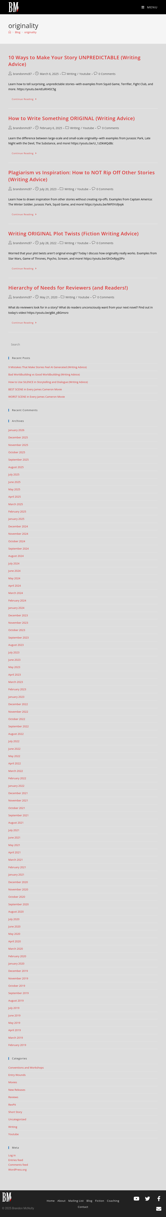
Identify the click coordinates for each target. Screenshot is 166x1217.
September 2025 (18, 459)
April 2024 (14, 585)
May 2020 (14, 934)
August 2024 (16, 556)
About (62, 1201)
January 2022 (16, 786)
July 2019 (13, 1008)
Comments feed (18, 1165)
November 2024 (18, 534)
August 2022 (16, 734)
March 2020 (15, 948)
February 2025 (17, 511)
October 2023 (16, 630)
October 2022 (16, 719)
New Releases (16, 1090)
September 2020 (18, 904)
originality (30, 32)
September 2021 (18, 815)
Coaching (113, 1201)
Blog (89, 1201)
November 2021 (18, 800)
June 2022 (14, 749)
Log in (12, 1155)
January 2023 (16, 697)
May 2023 (14, 667)
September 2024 (18, 548)
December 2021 (18, 793)
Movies (12, 1082)
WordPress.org (17, 1169)
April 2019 (14, 1030)
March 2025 (15, 504)
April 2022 (14, 763)
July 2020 (13, 919)
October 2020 (16, 897)
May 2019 (14, 1023)
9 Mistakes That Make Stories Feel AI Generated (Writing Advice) (47, 367)
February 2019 (17, 1045)
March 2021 (15, 859)
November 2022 (18, 711)
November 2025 (18, 445)
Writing (71, 74)
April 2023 (14, 674)
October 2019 (16, 986)
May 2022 (14, 756)
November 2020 (18, 889)
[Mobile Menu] (150, 7)
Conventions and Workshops (26, 1067)
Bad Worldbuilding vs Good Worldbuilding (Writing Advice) (44, 374)
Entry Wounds (17, 1075)
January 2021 (16, 874)
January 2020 (16, 963)
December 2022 (18, 704)
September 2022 (18, 726)
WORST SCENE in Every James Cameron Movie (36, 396)
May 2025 (14, 489)
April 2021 (14, 852)
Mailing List (76, 1201)
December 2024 (18, 526)
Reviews (13, 1097)
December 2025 (18, 437)
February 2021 (17, 867)
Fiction (99, 1201)
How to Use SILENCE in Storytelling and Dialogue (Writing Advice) (48, 382)
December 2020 (18, 882)
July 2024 (13, 563)
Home (51, 1201)
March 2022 (15, 771)
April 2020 (14, 941)
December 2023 (18, 615)
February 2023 (17, 689)
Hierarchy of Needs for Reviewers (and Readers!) (68, 287)
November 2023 (18, 622)
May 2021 (14, 845)
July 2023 (13, 652)
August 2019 (16, 1000)
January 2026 (16, 430)
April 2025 (14, 496)
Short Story (15, 1112)
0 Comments (106, 74)
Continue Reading (26, 98)
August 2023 (16, 645)
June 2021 (14, 837)
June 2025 (14, 482)
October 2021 (16, 808)
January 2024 (16, 608)
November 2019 (18, 978)
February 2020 (17, 956)
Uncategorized (17, 1119)
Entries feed (15, 1160)
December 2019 (18, 971)
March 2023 (15, 682)
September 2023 (18, 637)
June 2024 (14, 571)
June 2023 (14, 660)
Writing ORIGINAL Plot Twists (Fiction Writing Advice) (73, 233)
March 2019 (15, 1037)
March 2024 (15, 593)
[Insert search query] (83, 344)
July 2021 (13, 830)
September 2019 (18, 993)
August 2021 (16, 822)
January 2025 (16, 519)
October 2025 (16, 452)
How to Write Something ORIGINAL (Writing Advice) (71, 118)
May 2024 (14, 578)
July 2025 (13, 474)
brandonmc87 (22, 74)
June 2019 (14, 1015)
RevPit (12, 1104)
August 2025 (16, 467)
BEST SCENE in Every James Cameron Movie (35, 389)
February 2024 (17, 600)
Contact (83, 1207)
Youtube (85, 74)
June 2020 (14, 926)
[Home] (9, 32)
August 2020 (16, 911)
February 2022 (17, 778)
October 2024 (16, 541)
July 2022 (13, 741)
